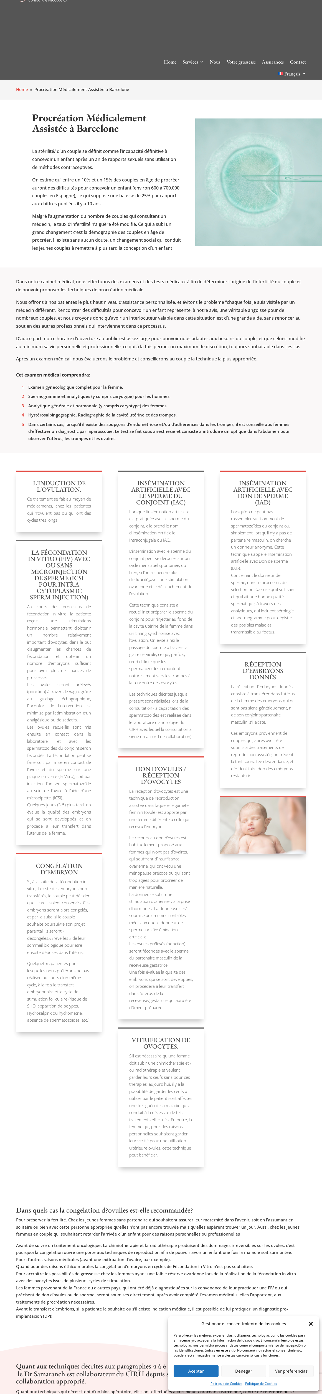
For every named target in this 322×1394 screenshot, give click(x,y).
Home (170, 62)
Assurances (273, 62)
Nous (215, 62)
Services (190, 62)
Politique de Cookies (226, 1383)
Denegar (243, 1371)
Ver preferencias (291, 1371)
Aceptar (196, 1371)
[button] (311, 1324)
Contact (298, 62)
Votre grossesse (241, 62)
